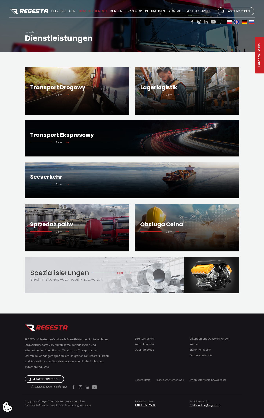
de (244, 22)
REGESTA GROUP (198, 11)
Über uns (58, 11)
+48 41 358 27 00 (145, 405)
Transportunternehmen (145, 11)
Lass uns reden (238, 11)
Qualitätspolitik (144, 350)
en (236, 22)
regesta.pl (31, 32)
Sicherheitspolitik (200, 350)
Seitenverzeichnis (201, 355)
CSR (72, 11)
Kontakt (176, 11)
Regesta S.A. (29, 11)
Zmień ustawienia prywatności (207, 380)
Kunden (116, 11)
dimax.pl (85, 405)
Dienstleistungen (93, 11)
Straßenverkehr (145, 338)
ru (251, 22)
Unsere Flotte (143, 380)
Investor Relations (36, 405)
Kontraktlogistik (144, 344)
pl (229, 22)
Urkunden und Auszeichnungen (210, 338)
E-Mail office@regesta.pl (205, 405)
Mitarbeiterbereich (46, 379)
